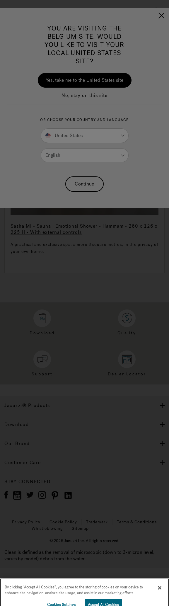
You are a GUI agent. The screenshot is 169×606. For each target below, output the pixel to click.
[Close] (159, 592)
